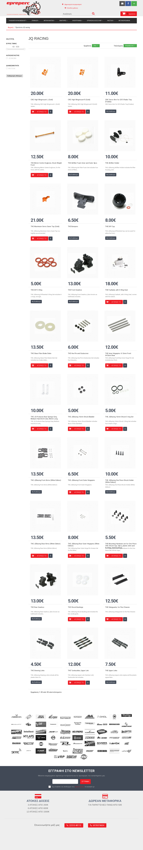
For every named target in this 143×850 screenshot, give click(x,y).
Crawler (35, 20)
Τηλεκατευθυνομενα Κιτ (17, 20)
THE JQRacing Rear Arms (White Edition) (45, 519)
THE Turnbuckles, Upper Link (78, 640)
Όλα (95, 45)
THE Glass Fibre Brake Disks (41, 338)
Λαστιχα (110, 20)
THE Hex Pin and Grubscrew (78, 338)
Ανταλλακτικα (49, 20)
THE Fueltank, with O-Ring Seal (116, 278)
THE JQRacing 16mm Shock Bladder (81, 398)
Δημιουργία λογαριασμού (73, 4)
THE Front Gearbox (75, 278)
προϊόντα (116, 13)
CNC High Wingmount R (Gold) (79, 96)
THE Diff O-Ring (36, 278)
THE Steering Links (37, 640)
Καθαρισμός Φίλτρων (14, 76)
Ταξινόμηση (118, 46)
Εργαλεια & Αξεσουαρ (94, 20)
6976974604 (98, 794)
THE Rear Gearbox (37, 580)
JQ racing (12, 58)
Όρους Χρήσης (79, 756)
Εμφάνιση (87, 46)
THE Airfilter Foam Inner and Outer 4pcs (82, 157)
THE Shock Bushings (75, 580)
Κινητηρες (62, 20)
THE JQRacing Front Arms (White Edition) (46, 459)
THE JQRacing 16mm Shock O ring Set (119, 398)
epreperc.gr (16, 846)
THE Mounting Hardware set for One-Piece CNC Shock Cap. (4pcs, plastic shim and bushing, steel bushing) (121, 521)
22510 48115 (75, 794)
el (134, 3)
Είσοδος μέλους (72, 8)
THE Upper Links (111, 640)
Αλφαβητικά (129, 45)
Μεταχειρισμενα (124, 20)
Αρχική (10, 27)
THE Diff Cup (110, 217)
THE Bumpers (73, 217)
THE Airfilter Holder (112, 157)
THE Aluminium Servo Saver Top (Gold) (45, 217)
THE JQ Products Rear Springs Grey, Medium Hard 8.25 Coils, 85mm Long (44, 399)
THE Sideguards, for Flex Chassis (117, 580)
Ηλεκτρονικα (76, 20)
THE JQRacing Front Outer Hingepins (81, 459)
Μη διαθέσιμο (110, 108)
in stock (11, 68)
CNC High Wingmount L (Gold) (42, 96)
